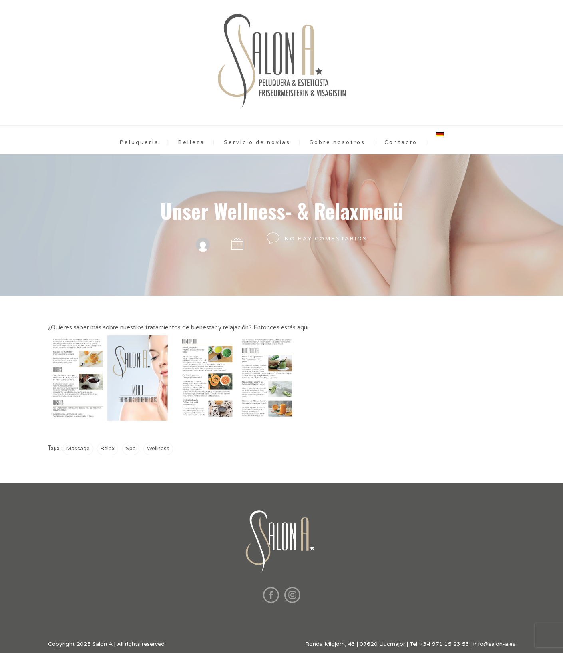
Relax (108, 448)
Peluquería (139, 142)
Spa (131, 448)
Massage (78, 448)
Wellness (158, 448)
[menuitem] (440, 134)
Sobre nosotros (337, 142)
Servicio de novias (257, 142)
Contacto (400, 142)
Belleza (191, 142)
